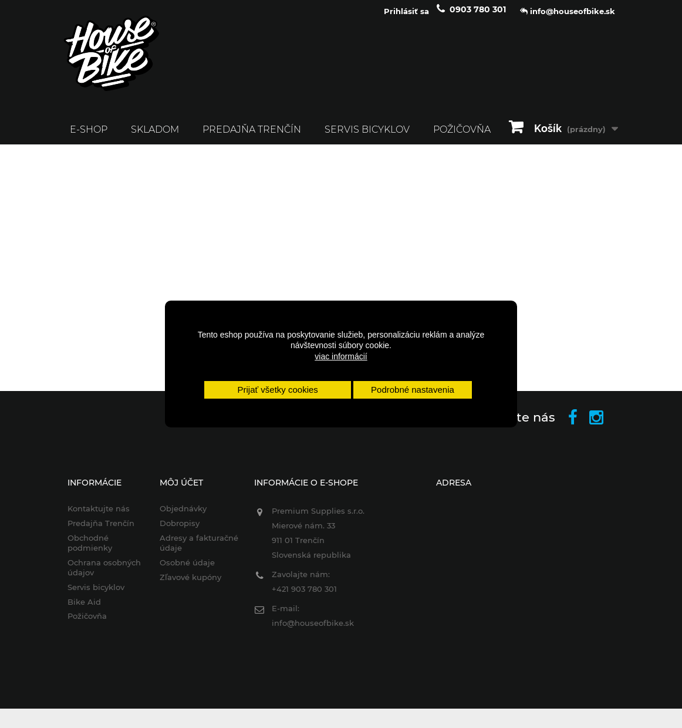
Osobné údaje (187, 569)
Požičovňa (87, 623)
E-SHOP (88, 136)
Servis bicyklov (367, 136)
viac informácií (341, 356)
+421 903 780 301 (304, 596)
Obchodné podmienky (89, 550)
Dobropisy (180, 530)
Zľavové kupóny (190, 584)
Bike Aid (84, 609)
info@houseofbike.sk (313, 630)
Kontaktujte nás (98, 516)
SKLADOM (155, 136)
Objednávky (183, 516)
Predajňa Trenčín (251, 136)
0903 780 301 (478, 16)
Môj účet (181, 490)
